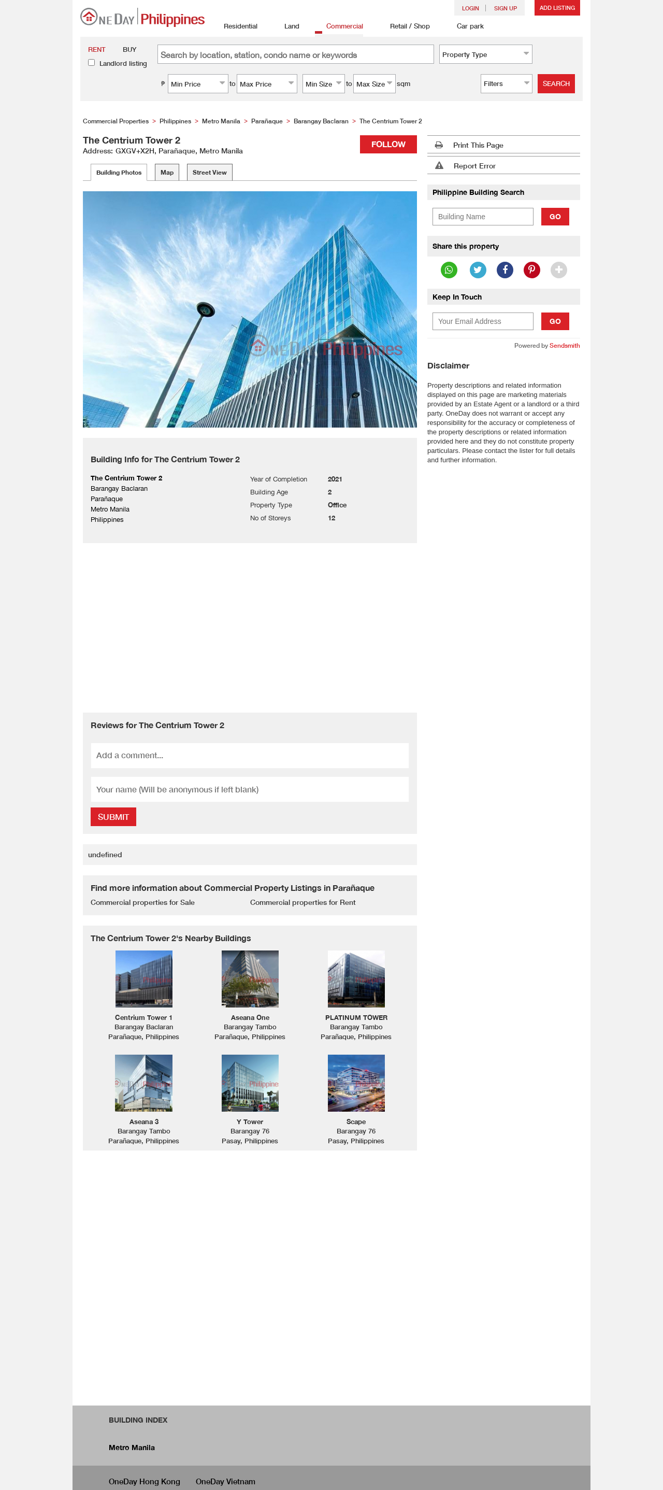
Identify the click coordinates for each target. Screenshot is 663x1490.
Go (555, 216)
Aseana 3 (143, 1121)
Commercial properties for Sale (143, 902)
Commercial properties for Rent (303, 902)
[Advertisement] (250, 626)
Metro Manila (132, 1447)
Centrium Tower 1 (143, 1017)
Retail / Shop (404, 27)
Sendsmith (565, 345)
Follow (388, 144)
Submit (113, 816)
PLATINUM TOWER (356, 1017)
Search (556, 83)
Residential (234, 27)
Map (167, 172)
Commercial (339, 27)
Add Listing (557, 7)
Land (286, 27)
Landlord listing (123, 63)
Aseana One (250, 1017)
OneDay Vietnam (225, 1481)
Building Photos (118, 172)
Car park (464, 27)
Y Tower (250, 1121)
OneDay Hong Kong (144, 1481)
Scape (356, 1121)
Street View (210, 172)
